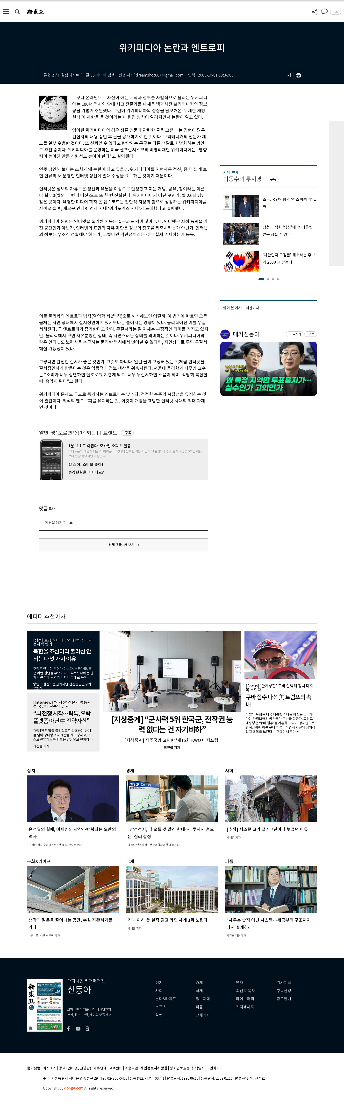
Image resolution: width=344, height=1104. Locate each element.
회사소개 (50, 1068)
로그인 (335, 12)
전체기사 (203, 1015)
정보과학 (203, 999)
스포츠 (160, 1007)
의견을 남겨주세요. (59, 522)
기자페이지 (245, 1007)
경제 (199, 982)
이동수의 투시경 (242, 179)
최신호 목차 (245, 991)
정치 (159, 982)
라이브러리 (245, 999)
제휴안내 (100, 1068)
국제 (199, 991)
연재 (239, 982)
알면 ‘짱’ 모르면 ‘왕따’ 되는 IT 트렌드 (78, 433)
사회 (159, 991)
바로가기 (295, 334)
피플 (199, 1007)
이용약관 (131, 1068)
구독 (128, 433)
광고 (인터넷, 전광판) (75, 1068)
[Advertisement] (111, 274)
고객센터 (115, 1068)
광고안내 (284, 999)
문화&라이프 (165, 999)
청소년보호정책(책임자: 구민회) (194, 1068)
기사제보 (284, 982)
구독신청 (284, 991)
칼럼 (159, 1015)
